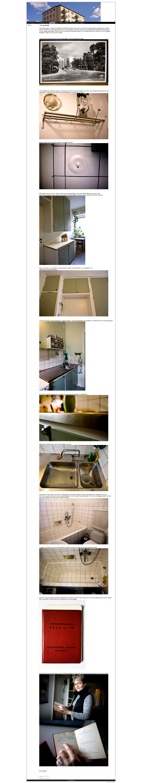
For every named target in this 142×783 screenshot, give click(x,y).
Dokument (52, 22)
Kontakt (77, 22)
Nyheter (72, 22)
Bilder (57, 22)
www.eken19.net (71, 780)
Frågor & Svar (34, 22)
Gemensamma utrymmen (43, 22)
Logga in (82, 22)
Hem (28, 22)
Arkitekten (66, 22)
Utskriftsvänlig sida (44, 778)
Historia (61, 22)
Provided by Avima (110, 782)
